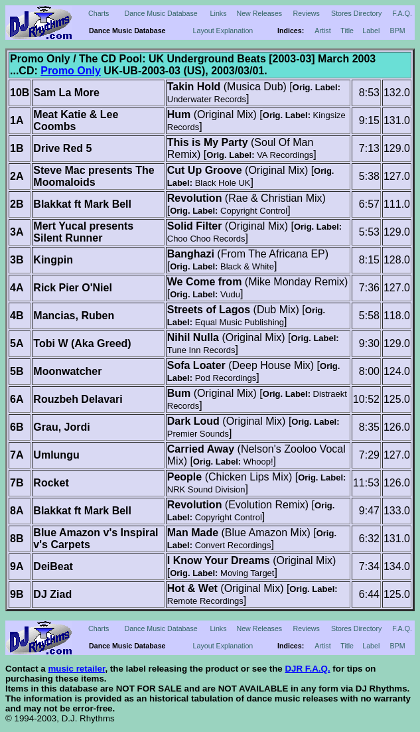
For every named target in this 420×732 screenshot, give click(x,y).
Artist (322, 31)
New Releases (259, 13)
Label (371, 31)
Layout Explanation (223, 31)
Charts (98, 13)
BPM (397, 31)
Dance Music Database (161, 13)
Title (347, 31)
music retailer (76, 669)
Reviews (306, 13)
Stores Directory (356, 13)
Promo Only (70, 70)
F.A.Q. (402, 13)
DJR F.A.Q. (307, 669)
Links (218, 13)
